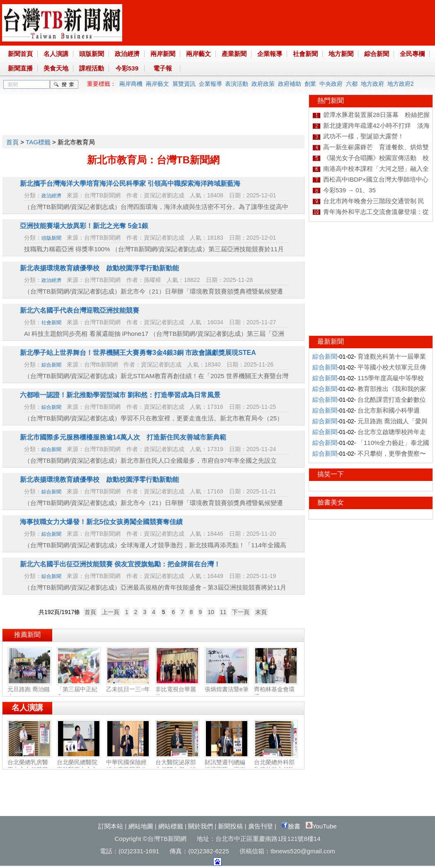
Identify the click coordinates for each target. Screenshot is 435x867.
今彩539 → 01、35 (349, 190)
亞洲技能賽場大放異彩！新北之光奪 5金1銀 (84, 225)
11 (223, 612)
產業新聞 (234, 53)
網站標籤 (170, 826)
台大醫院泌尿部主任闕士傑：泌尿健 (177, 766)
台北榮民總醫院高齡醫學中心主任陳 (79, 766)
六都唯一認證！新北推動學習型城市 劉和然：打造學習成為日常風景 (120, 394)
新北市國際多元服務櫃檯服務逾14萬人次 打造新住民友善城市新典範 (123, 437)
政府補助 (289, 83)
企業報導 (269, 53)
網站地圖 (140, 826)
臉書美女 (330, 502)
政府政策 (263, 83)
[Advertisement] (153, 113)
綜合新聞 (376, 53)
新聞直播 (20, 68)
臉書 (290, 826)
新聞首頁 (20, 53)
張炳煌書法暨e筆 (227, 685)
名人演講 (56, 53)
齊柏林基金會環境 (276, 689)
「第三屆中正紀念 (79, 689)
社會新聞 (305, 53)
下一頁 (240, 612)
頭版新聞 (91, 53)
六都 (352, 83)
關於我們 (200, 826)
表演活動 (236, 83)
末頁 (261, 612)
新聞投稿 (230, 826)
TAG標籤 (38, 142)
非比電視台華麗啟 (177, 689)
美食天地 (56, 68)
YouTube (321, 826)
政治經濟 (127, 53)
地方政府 (372, 83)
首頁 (12, 142)
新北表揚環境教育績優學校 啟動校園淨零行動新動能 (99, 268)
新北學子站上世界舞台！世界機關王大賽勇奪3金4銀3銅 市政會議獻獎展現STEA (138, 352)
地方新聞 (341, 53)
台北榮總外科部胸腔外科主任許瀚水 (276, 766)
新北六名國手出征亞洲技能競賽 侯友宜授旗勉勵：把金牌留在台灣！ (120, 564)
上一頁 (110, 612)
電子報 (162, 68)
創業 (310, 83)
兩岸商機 (131, 83)
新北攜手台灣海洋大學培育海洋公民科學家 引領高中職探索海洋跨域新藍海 (130, 183)
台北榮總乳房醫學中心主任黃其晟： (29, 766)
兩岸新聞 (162, 53)
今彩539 (127, 68)
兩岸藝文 (198, 53)
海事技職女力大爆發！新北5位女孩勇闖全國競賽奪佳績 (104, 521)
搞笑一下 (330, 474)
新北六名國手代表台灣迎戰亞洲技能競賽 (79, 310)
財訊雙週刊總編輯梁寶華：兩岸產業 (227, 766)
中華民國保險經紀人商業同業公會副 (128, 766)
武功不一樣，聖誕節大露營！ (363, 136)
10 (211, 612)
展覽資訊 (184, 83)
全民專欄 (412, 53)
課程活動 (91, 68)
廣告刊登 (260, 826)
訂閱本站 (110, 826)
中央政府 (331, 83)
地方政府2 (400, 83)
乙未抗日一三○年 (128, 685)
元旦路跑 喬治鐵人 (29, 689)
